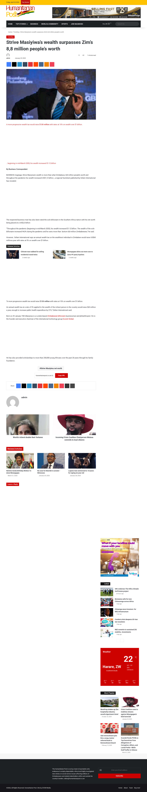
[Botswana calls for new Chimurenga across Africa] (106, 602)
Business (34, 24)
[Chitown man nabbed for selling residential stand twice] (12, 254)
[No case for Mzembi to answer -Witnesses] (51, 460)
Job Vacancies (77, 24)
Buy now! (137, 788)
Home (9, 32)
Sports (64, 24)
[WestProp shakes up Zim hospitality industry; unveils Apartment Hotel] (109, 702)
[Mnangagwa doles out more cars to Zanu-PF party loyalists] (59, 254)
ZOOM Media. (46, 788)
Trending (16, 32)
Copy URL (61, 375)
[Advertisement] (51, 145)
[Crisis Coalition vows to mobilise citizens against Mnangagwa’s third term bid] (130, 702)
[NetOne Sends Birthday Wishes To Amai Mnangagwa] (20, 460)
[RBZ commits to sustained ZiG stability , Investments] (106, 632)
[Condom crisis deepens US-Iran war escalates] (106, 622)
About (126, 788)
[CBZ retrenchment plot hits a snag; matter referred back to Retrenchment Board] (109, 728)
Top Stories (21, 24)
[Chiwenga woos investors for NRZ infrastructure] (106, 612)
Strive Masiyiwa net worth (51, 368)
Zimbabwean (52, 316)
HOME (10, 24)
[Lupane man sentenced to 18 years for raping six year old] (82, 460)
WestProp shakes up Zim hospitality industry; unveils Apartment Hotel (109, 712)
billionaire (61, 316)
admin (8, 58)
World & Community (49, 24)
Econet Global (68, 319)
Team (131, 788)
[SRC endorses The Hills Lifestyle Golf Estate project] (106, 592)
